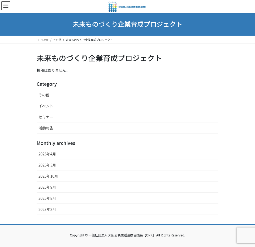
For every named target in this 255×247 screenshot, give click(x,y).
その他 (44, 94)
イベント (45, 105)
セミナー (45, 117)
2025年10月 (48, 176)
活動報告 (45, 128)
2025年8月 (47, 198)
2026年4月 (47, 153)
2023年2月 (47, 209)
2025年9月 (47, 187)
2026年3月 (47, 165)
